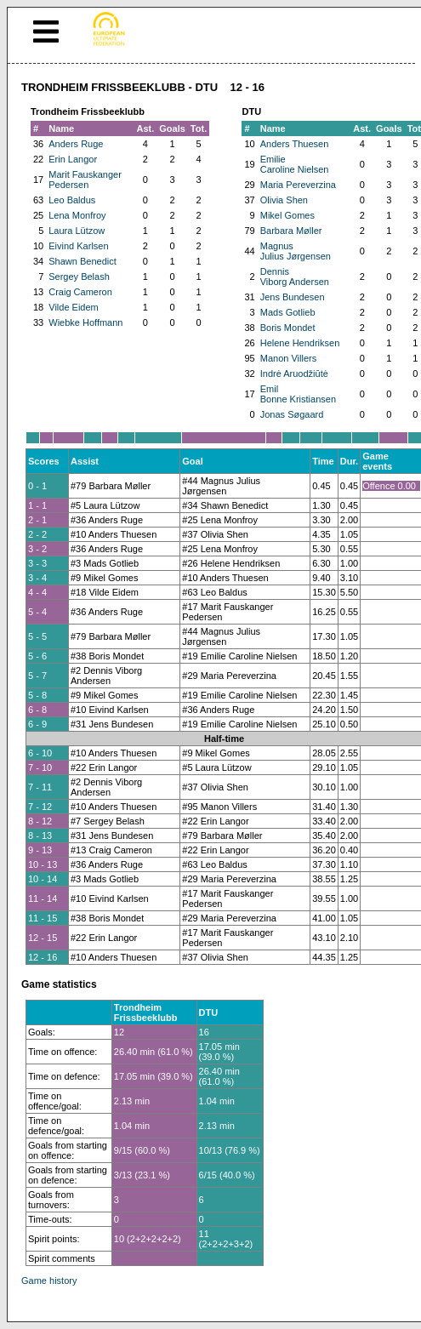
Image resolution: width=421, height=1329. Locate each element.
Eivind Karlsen (78, 246)
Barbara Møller (291, 230)
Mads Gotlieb (288, 312)
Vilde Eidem (73, 307)
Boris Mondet (288, 327)
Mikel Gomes (287, 215)
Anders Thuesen (294, 144)
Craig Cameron (80, 292)
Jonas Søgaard (292, 414)
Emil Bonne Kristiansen (298, 394)
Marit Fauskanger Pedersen (85, 179)
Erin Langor (72, 159)
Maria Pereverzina (298, 185)
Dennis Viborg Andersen (294, 276)
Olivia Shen (284, 200)
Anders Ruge (75, 144)
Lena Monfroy (76, 215)
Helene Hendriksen (300, 343)
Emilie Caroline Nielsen (294, 164)
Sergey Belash (79, 276)
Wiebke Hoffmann (85, 322)
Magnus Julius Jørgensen (295, 251)
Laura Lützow (76, 230)
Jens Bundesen (292, 297)
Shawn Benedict (82, 261)
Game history (49, 1280)
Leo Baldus (71, 200)
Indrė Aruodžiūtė (294, 373)
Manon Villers (288, 358)
